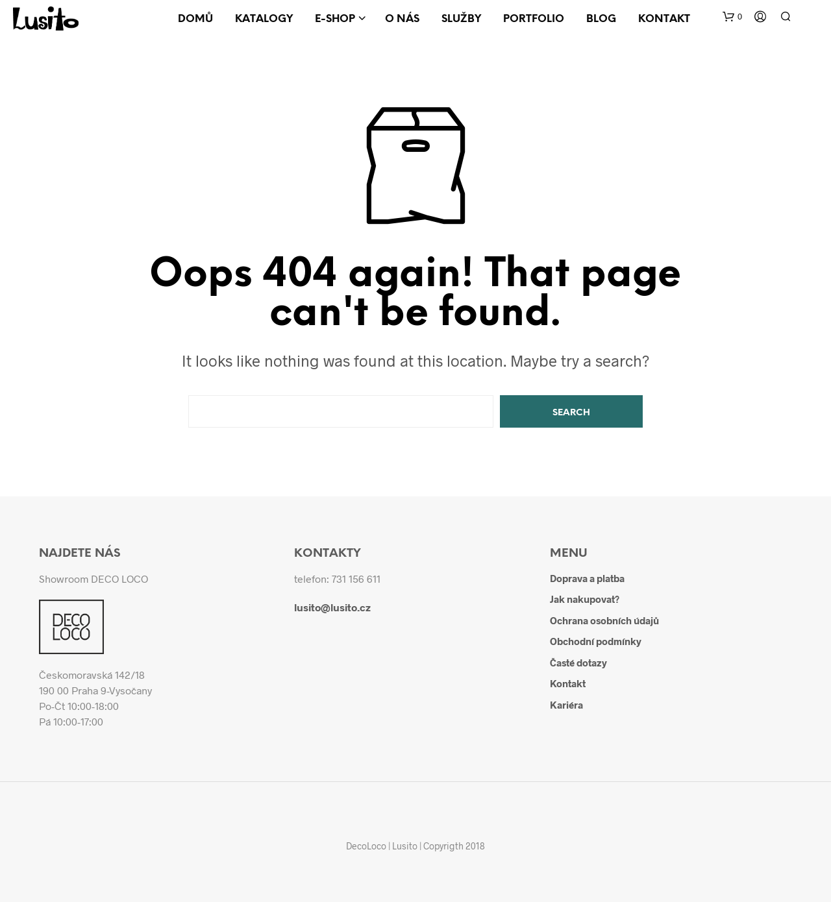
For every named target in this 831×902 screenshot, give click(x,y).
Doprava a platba (587, 578)
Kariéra (566, 705)
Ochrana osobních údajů (604, 620)
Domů (195, 19)
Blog (601, 19)
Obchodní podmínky (595, 641)
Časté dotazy (578, 662)
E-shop (335, 19)
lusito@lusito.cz (332, 607)
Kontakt (664, 19)
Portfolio (533, 19)
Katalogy (264, 19)
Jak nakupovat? (584, 599)
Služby (461, 19)
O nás (402, 19)
